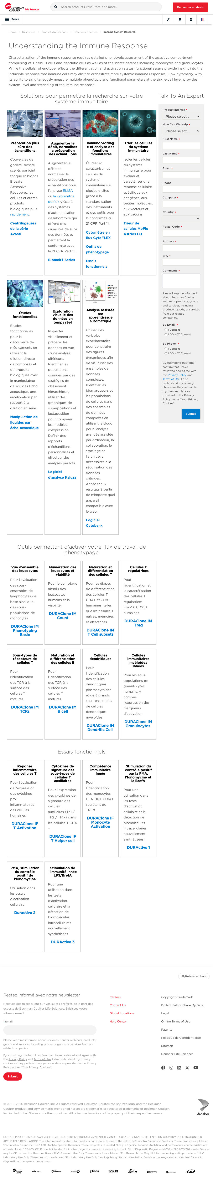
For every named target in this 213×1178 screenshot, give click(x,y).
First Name (171, 139)
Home (12, 32)
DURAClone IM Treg (138, 623)
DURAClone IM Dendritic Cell (100, 727)
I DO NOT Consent (179, 334)
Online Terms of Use (175, 1021)
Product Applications (54, 32)
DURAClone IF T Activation (24, 826)
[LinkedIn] (179, 1069)
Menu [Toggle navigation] (12, 19)
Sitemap (167, 1045)
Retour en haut (194, 976)
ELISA (68, 191)
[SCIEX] (190, 1172)
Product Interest (175, 110)
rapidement (19, 214)
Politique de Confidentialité (181, 1037)
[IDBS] (94, 1172)
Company (170, 197)
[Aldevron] (56, 1172)
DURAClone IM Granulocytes (138, 724)
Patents (166, 1029)
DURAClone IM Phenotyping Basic (25, 630)
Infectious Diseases (85, 32)
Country (169, 212)
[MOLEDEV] (152, 1172)
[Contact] (168, 19)
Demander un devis (190, 7)
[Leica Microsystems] (133, 1172)
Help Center (118, 1021)
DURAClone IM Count (63, 615)
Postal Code (172, 227)
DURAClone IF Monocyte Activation (100, 822)
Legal (165, 1013)
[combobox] (106, 7)
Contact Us (118, 1005)
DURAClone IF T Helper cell (62, 838)
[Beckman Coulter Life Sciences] (22, 7)
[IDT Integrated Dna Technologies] (114, 1172)
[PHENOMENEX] (171, 1172)
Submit (191, 413)
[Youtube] (195, 1069)
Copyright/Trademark (177, 997)
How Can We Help (176, 124)
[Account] (191, 19)
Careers (115, 997)
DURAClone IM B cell (63, 709)
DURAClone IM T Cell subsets (100, 632)
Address (169, 241)
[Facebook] (163, 1069)
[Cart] (179, 19)
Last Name (171, 154)
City (167, 256)
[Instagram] (171, 1069)
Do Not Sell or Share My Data (182, 1005)
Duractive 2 (24, 912)
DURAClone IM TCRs (25, 709)
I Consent (174, 330)
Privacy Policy (177, 375)
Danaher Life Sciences (177, 1054)
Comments (171, 271)
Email (168, 168)
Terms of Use (171, 379)
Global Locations (122, 1013)
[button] (55, 7)
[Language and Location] (202, 19)
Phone (167, 182)
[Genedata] (75, 1172)
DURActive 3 (62, 942)
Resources (28, 32)
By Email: (170, 325)
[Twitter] (187, 1069)
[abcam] (37, 1172)
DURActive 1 (138, 847)
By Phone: (171, 344)
